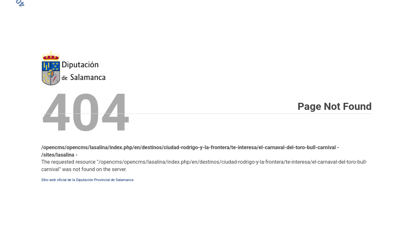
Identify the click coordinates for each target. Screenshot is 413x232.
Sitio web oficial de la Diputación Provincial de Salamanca (87, 180)
